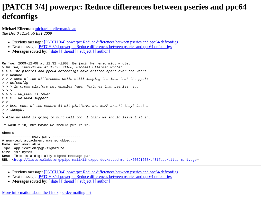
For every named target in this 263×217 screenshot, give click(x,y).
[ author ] (102, 51)
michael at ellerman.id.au (55, 28)
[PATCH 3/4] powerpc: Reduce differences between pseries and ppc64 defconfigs (111, 42)
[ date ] (54, 51)
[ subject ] (85, 51)
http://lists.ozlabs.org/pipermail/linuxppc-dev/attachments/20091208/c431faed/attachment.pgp (105, 179)
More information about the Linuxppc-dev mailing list (46, 212)
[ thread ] (68, 51)
